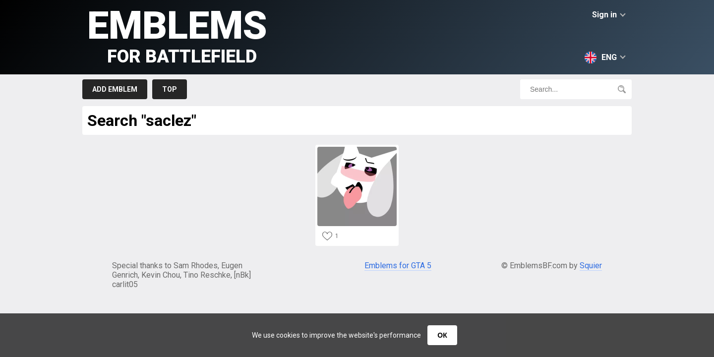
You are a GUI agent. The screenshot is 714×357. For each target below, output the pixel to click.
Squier (591, 265)
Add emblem (114, 89)
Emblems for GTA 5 (397, 265)
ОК (442, 335)
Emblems (177, 35)
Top (169, 89)
